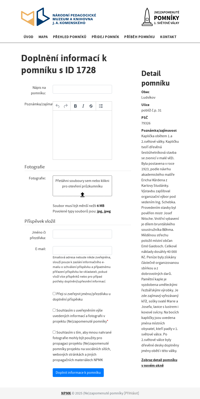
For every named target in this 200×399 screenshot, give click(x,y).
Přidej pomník (105, 36)
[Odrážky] (101, 106)
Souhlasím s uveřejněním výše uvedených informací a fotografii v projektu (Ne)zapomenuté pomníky (80, 316)
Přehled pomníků (70, 36)
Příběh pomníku (139, 36)
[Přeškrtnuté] (91, 106)
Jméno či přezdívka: (38, 235)
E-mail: (40, 249)
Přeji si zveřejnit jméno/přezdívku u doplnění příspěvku (82, 297)
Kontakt (168, 36)
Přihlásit (131, 393)
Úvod (28, 36)
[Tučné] (75, 106)
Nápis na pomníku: (38, 90)
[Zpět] (58, 106)
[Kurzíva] (83, 106)
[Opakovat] (65, 106)
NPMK (66, 393)
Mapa (43, 36)
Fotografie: (37, 178)
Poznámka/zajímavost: (37, 104)
